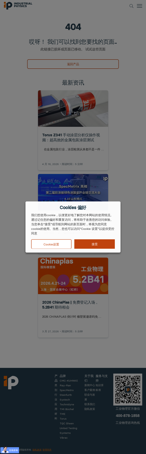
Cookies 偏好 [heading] (73, 207)
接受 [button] (95, 244)
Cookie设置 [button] (51, 244)
